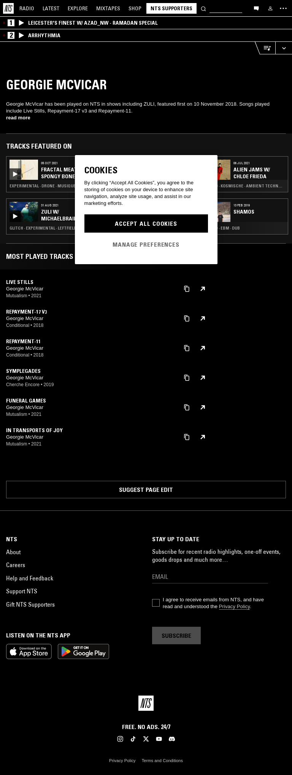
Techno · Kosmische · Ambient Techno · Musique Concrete (243, 186)
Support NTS (21, 591)
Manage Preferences (146, 244)
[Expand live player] (283, 48)
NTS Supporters (171, 8)
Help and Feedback (29, 578)
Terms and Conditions (162, 760)
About (13, 552)
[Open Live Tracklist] (265, 48)
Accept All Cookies (146, 223)
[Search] (203, 8)
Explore (78, 8)
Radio (26, 8)
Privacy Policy (234, 606)
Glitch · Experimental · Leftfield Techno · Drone (51, 228)
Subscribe (176, 635)
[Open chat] (256, 8)
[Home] (8, 8)
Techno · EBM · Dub (221, 228)
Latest (51, 8)
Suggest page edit (146, 489)
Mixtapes (108, 8)
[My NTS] (270, 8)
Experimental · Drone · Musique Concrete (51, 186)
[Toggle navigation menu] (283, 8)
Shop (135, 8)
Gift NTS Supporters (30, 604)
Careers (15, 565)
